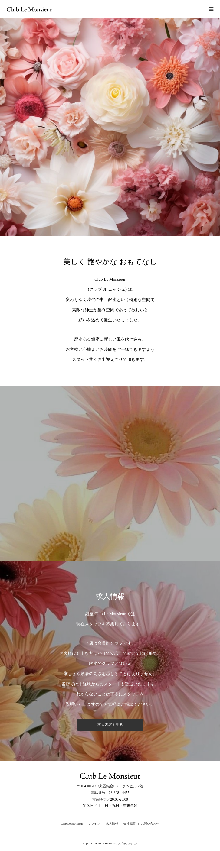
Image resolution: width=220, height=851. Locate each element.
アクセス (94, 823)
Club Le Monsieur (72, 823)
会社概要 (129, 823)
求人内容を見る (110, 725)
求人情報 (112, 823)
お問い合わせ (150, 823)
